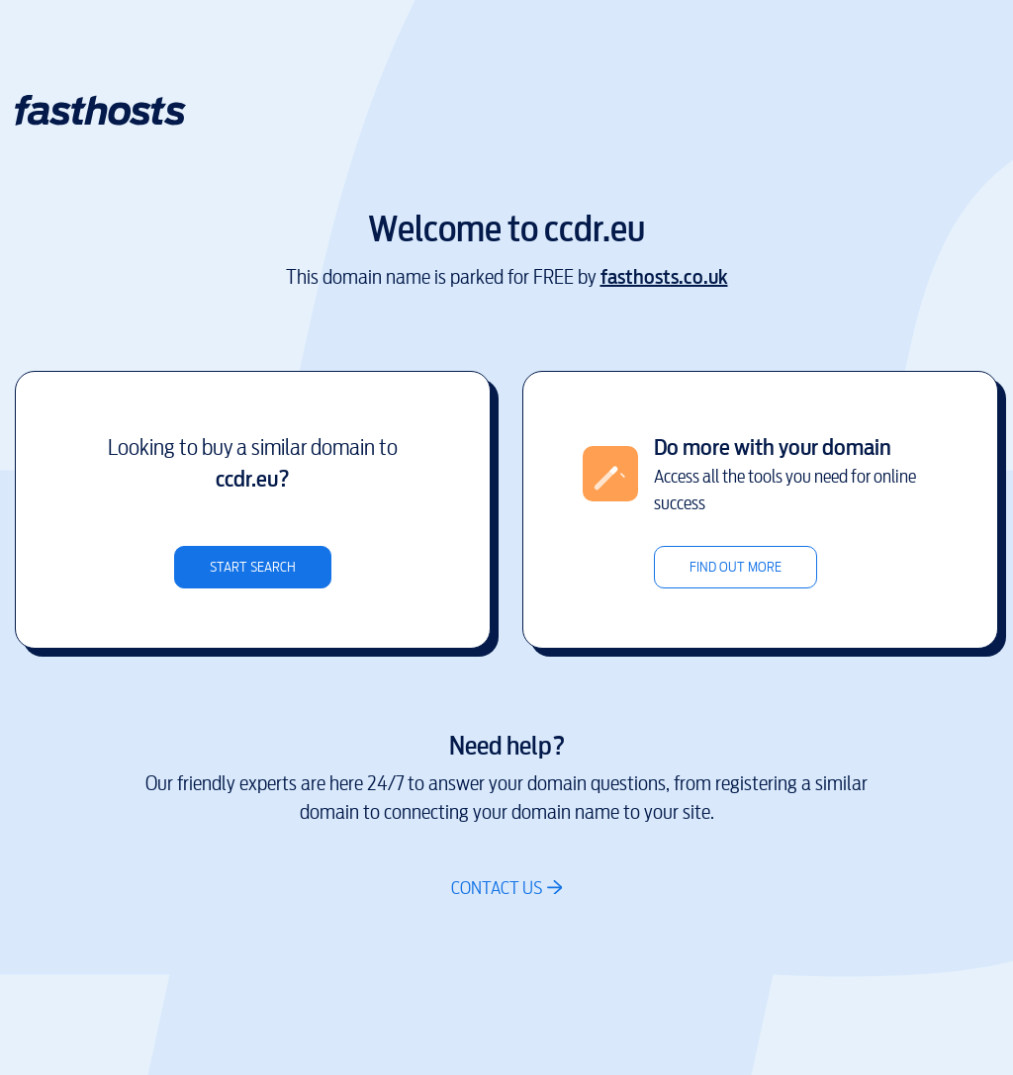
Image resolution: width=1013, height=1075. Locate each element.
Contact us (496, 887)
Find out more (736, 567)
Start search (253, 567)
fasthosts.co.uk (664, 277)
